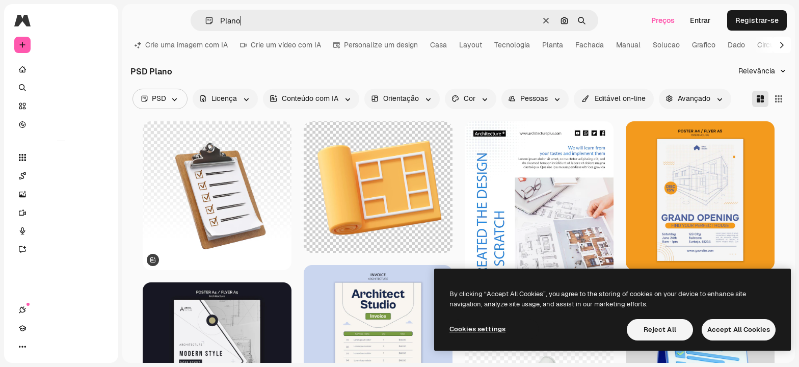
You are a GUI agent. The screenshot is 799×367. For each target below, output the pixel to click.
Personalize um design (375, 44)
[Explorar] (61, 124)
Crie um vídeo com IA (280, 44)
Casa (438, 44)
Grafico (703, 44)
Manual (628, 44)
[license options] (225, 99)
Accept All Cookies (738, 329)
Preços (663, 20)
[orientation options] (402, 99)
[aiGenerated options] (311, 99)
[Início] (61, 69)
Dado (736, 44)
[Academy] (41, 346)
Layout (470, 44)
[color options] (470, 99)
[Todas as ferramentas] (61, 157)
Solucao (666, 44)
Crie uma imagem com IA (181, 44)
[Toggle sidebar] (100, 20)
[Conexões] (22, 346)
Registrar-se (757, 20)
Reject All (660, 329)
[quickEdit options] (614, 99)
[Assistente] (61, 249)
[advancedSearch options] (695, 99)
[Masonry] (760, 99)
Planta (552, 44)
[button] (205, 20)
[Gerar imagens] (61, 194)
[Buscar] (61, 88)
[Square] (778, 99)
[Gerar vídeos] (61, 212)
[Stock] (61, 106)
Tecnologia (512, 44)
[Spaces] (61, 176)
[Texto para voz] (61, 231)
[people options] (535, 99)
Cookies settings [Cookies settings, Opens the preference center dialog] (477, 329)
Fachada (589, 44)
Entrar (700, 20)
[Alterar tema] (59, 346)
